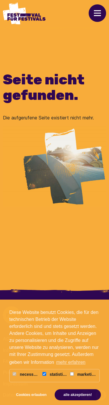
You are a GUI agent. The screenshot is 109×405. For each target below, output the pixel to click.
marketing (83, 374)
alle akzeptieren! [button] (77, 395)
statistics (54, 374)
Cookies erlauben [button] (31, 395)
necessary (26, 374)
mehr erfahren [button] (71, 362)
